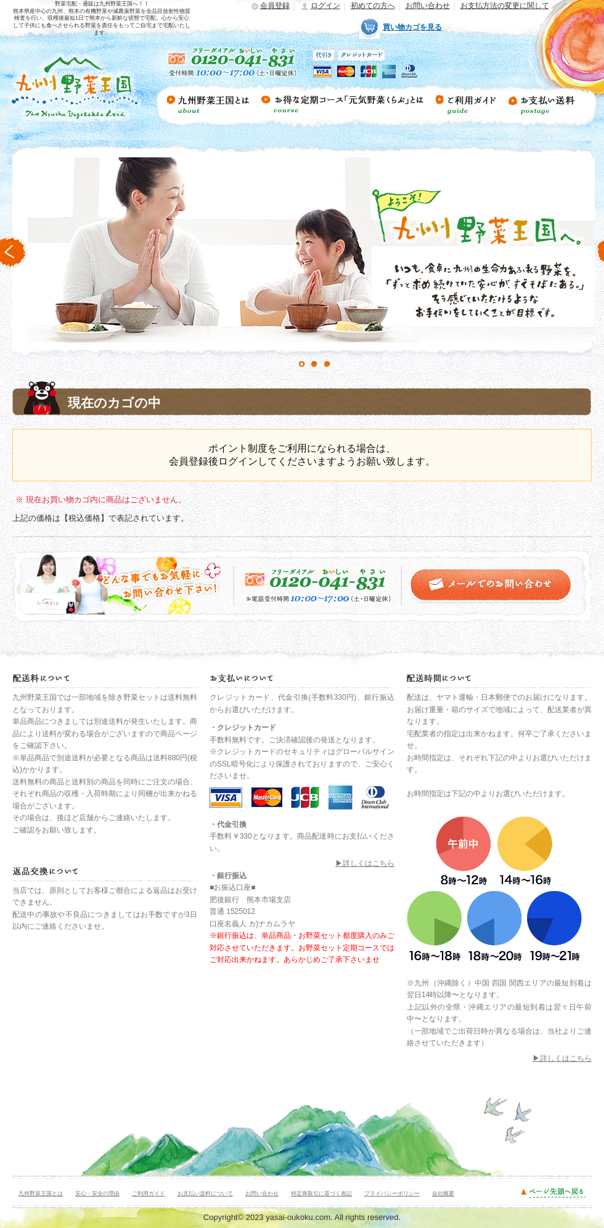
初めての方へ (373, 5)
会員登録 (275, 5)
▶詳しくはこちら (364, 863)
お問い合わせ (428, 5)
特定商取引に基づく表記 (321, 1193)
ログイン (325, 5)
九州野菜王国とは (40, 1193)
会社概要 (443, 1193)
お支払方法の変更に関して (504, 5)
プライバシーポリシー (392, 1193)
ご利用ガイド (148, 1193)
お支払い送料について (205, 1193)
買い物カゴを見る (412, 27)
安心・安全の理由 (97, 1193)
